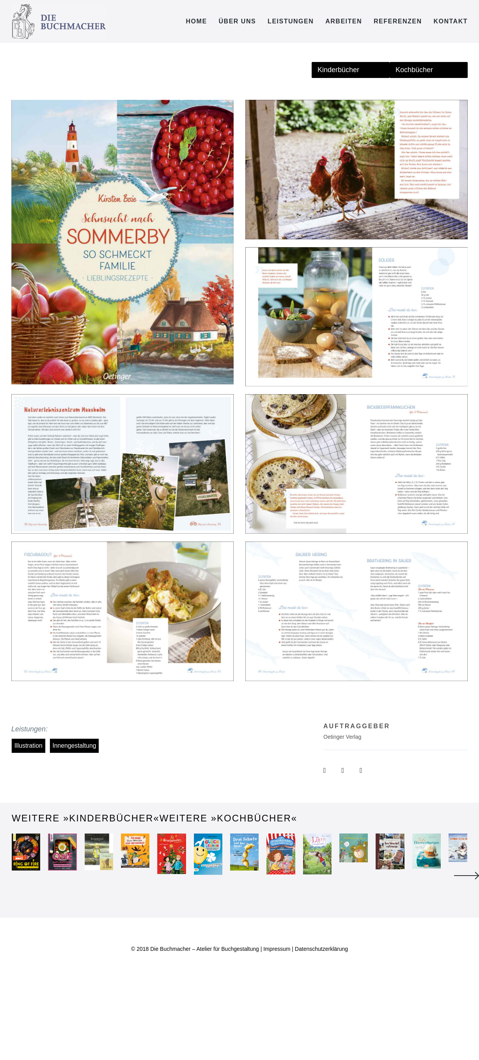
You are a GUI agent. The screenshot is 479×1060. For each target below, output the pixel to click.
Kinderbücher (338, 70)
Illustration (28, 745)
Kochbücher (414, 70)
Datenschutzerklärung (321, 1029)
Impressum (276, 1029)
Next (466, 915)
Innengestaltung (74, 745)
